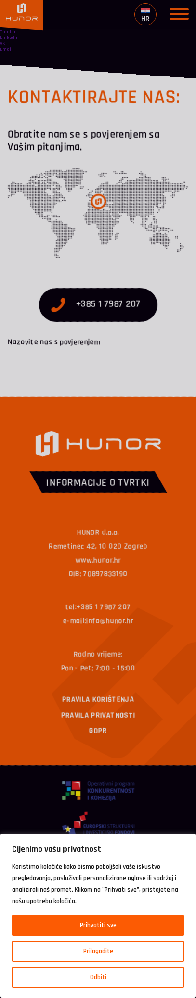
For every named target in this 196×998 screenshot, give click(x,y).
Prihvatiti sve (98, 925)
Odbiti (98, 977)
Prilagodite (98, 951)
